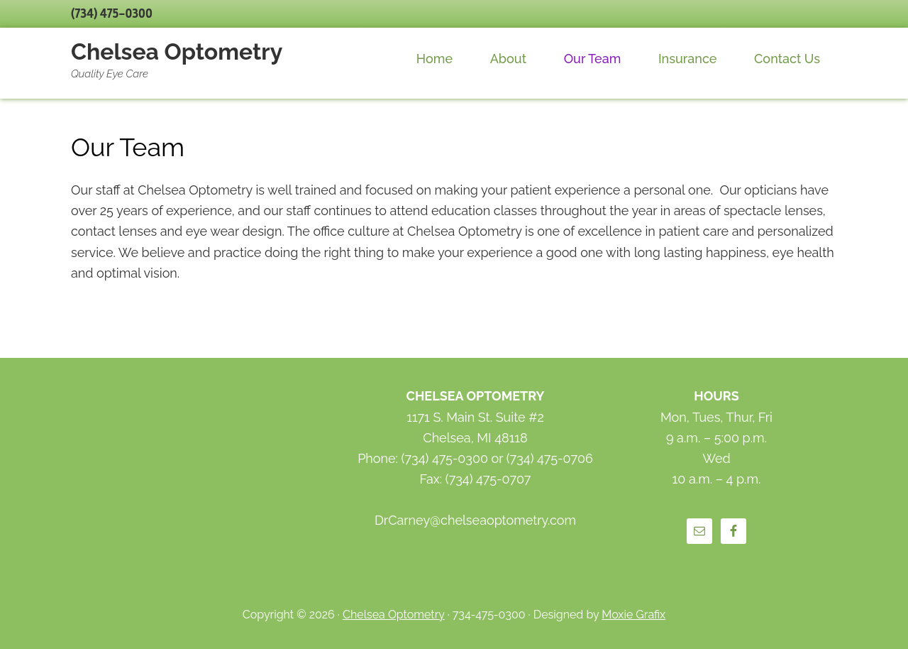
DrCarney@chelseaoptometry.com (475, 520)
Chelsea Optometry (176, 51)
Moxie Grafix (633, 614)
